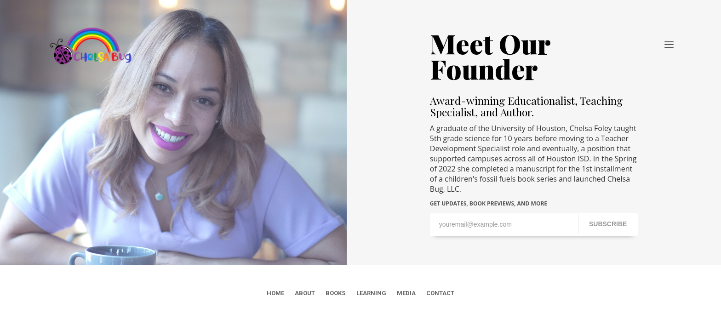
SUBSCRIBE (608, 224)
